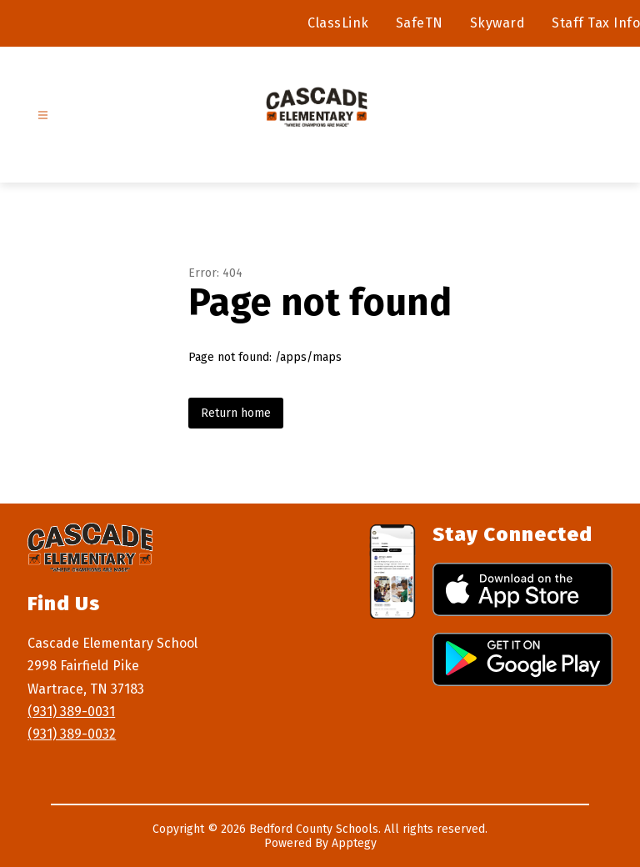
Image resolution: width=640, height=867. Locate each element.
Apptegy (354, 843)
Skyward (498, 23)
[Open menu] (42, 115)
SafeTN (419, 23)
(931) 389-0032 (72, 734)
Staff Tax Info (596, 23)
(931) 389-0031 (71, 711)
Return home (236, 413)
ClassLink (338, 23)
